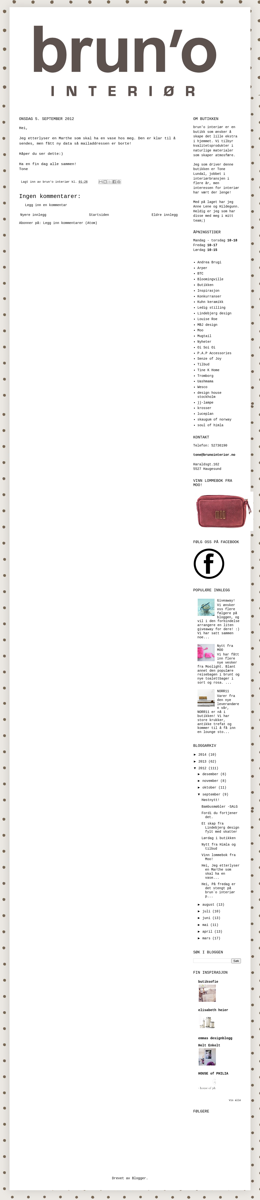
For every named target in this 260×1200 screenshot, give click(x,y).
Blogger (139, 1178)
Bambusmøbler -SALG (220, 807)
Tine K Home (208, 370)
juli (207, 911)
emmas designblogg (215, 1038)
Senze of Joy (210, 359)
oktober (210, 788)
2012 (203, 768)
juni (207, 918)
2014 (203, 755)
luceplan (205, 414)
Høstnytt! (211, 800)
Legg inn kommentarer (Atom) (70, 223)
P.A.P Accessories (215, 353)
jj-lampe (205, 403)
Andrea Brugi (210, 262)
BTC (200, 273)
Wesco (203, 387)
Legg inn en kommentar (46, 205)
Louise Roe (208, 319)
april (208, 932)
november (211, 781)
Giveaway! (226, 601)
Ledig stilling (212, 308)
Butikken (205, 285)
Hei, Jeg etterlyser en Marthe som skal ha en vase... (221, 871)
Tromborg (205, 376)
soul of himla (211, 425)
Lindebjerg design (215, 313)
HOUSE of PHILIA (213, 1073)
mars (207, 938)
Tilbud (203, 364)
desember (211, 774)
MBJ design (208, 325)
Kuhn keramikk (211, 302)
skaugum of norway (215, 419)
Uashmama (205, 381)
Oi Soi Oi (207, 347)
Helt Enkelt (209, 1045)
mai (206, 925)
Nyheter (205, 342)
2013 (203, 762)
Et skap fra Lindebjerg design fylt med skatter (220, 828)
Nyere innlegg (33, 215)
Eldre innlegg (165, 215)
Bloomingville (211, 279)
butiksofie (208, 982)
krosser (205, 408)
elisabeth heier (213, 1010)
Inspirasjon (208, 291)
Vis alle (235, 1100)
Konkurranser (210, 296)
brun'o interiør (57, 182)
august (209, 905)
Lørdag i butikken (219, 838)
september (212, 794)
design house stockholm (210, 395)
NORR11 (223, 691)
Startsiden (99, 215)
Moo (200, 330)
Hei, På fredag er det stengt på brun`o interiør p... (219, 890)
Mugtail (205, 336)
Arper (203, 268)
